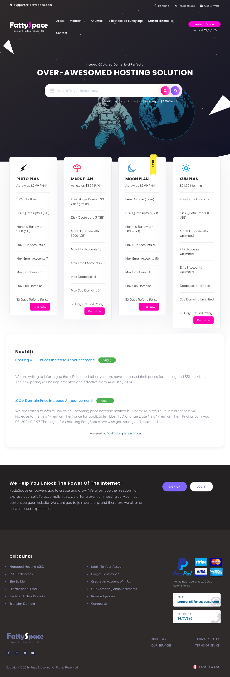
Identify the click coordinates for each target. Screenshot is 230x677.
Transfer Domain (22, 604)
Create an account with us (111, 581)
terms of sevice (207, 645)
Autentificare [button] (204, 24)
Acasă (60, 20)
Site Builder (17, 581)
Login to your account (107, 567)
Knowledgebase (103, 596)
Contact (61, 33)
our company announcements (114, 589)
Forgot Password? (105, 574)
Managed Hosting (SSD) (27, 567)
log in (201, 486)
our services (161, 645)
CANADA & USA (206, 667)
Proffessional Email (23, 589)
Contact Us (99, 604)
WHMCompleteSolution (124, 433)
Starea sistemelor (161, 20)
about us (158, 639)
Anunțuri (97, 20)
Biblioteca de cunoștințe (125, 20)
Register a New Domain (27, 596)
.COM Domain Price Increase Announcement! (54, 400)
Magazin (78, 20)
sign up (174, 486)
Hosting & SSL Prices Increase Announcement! (55, 360)
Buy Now (40, 307)
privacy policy (208, 639)
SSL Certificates (21, 574)
